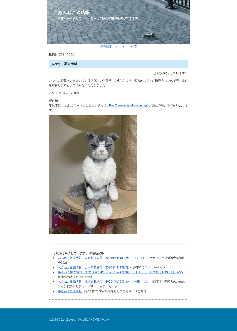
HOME (94, 320)
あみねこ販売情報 (70, 291)
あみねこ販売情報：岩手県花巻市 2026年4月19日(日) (94, 267)
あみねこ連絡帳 (76, 320)
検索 (134, 47)
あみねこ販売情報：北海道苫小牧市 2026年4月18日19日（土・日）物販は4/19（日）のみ (120, 272)
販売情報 (106, 47)
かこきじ (121, 47)
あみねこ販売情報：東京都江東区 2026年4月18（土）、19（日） (102, 258)
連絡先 (105, 320)
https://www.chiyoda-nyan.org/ (127, 105)
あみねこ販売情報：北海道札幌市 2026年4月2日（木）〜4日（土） (104, 281)
